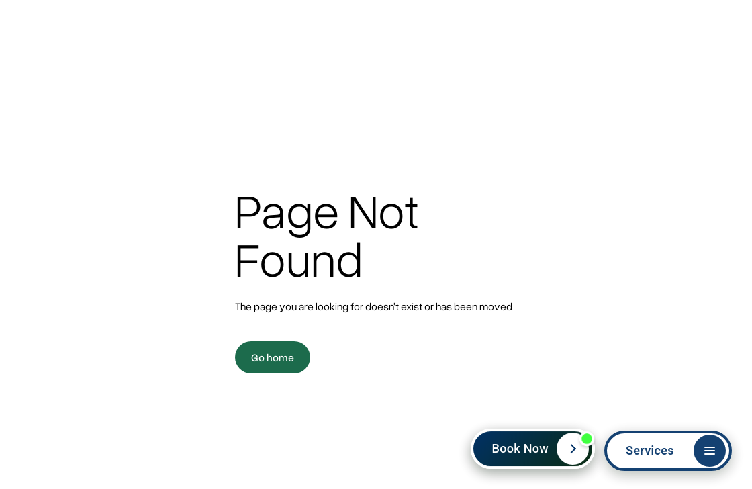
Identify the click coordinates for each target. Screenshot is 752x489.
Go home (272, 357)
